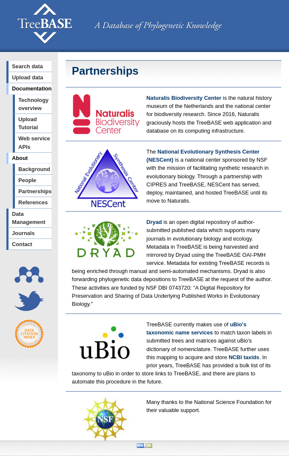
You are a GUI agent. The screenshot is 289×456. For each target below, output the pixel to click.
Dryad (154, 222)
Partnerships (35, 191)
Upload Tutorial (28, 123)
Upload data (27, 77)
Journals (23, 233)
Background (34, 169)
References (33, 202)
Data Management (28, 218)
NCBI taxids (243, 357)
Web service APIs (34, 142)
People (27, 180)
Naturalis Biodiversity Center (185, 98)
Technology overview (33, 104)
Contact (22, 244)
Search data (27, 66)
